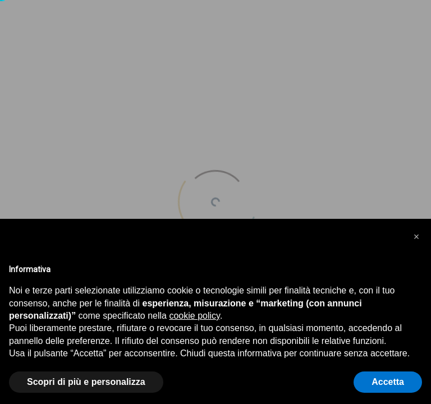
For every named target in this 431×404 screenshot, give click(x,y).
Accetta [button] (388, 382)
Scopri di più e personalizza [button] (86, 382)
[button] (416, 237)
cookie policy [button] (194, 315)
